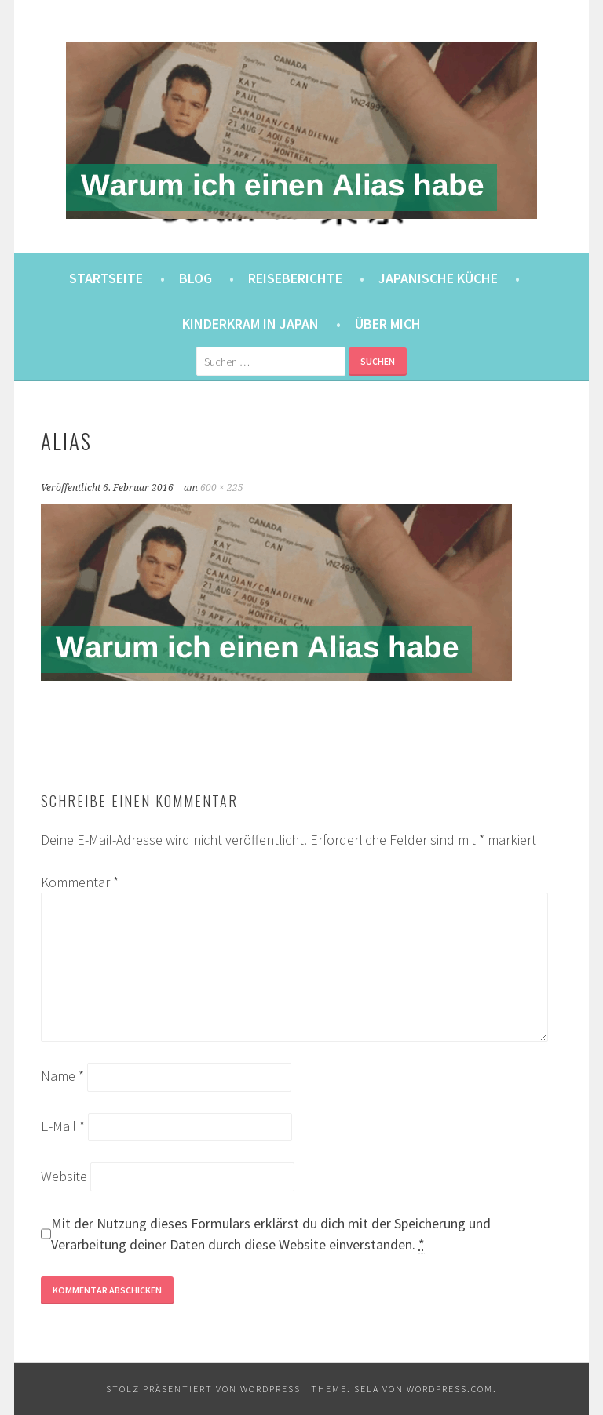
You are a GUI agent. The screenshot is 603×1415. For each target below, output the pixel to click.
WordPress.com (450, 1389)
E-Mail (63, 1126)
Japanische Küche (438, 278)
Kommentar (80, 882)
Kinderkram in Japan (250, 324)
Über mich (388, 324)
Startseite (106, 278)
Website (64, 1176)
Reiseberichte (295, 278)
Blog (195, 278)
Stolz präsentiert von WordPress (203, 1389)
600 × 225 (221, 487)
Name (62, 1076)
